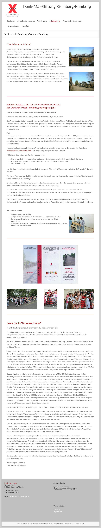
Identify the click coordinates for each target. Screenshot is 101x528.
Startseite (11, 21)
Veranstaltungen (13, 26)
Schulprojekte (55, 21)
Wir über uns (42, 21)
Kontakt (57, 509)
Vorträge (25, 26)
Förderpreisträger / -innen (72, 21)
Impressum (58, 512)
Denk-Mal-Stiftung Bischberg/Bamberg (57, 6)
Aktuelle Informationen (26, 21)
